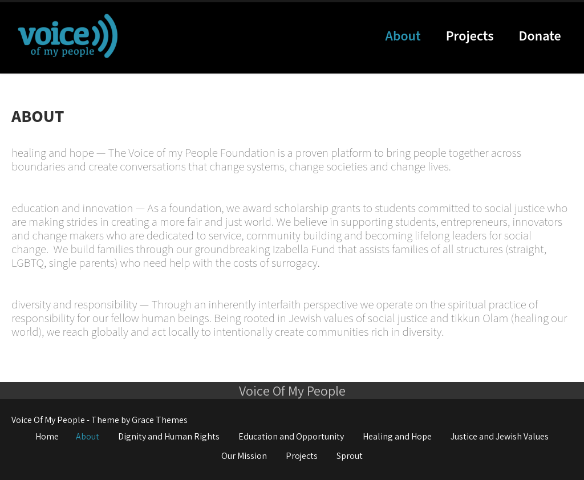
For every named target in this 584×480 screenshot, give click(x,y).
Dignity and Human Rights (169, 436)
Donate (540, 36)
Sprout (349, 456)
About (403, 36)
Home (47, 436)
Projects (470, 36)
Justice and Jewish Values (500, 436)
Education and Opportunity (291, 436)
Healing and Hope (397, 436)
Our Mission (244, 456)
